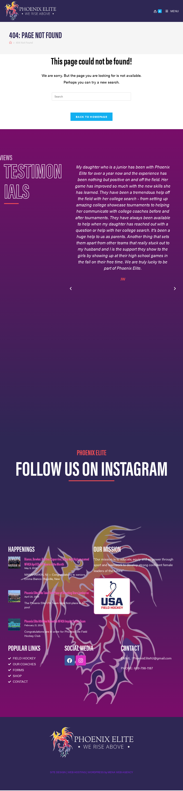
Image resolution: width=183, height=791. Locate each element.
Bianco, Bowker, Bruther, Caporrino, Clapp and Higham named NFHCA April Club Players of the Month (56, 562)
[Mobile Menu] (170, 11)
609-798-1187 (143, 668)
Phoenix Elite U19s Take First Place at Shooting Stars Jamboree (56, 593)
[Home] (10, 42)
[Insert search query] (91, 96)
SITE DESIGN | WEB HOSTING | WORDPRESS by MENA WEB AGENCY (91, 772)
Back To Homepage (91, 117)
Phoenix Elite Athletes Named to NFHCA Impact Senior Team (55, 621)
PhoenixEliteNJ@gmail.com (152, 658)
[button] (71, 289)
